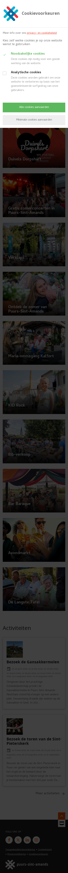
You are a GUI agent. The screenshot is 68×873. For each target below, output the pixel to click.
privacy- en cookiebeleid (42, 33)
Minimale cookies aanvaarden (34, 120)
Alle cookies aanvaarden (34, 107)
